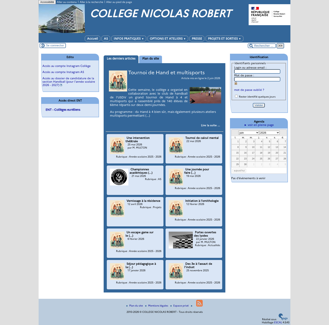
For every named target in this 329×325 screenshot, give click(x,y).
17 (253, 152)
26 (269, 158)
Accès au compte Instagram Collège (66, 66)
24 (253, 158)
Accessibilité (47, 2)
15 (237, 152)
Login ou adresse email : (250, 67)
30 (245, 164)
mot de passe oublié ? (249, 89)
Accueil (92, 38)
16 (245, 152)
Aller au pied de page (119, 2)
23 (245, 158)
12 (269, 147)
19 (269, 152)
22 (237, 158)
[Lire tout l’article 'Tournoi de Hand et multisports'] (210, 125)
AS (106, 38)
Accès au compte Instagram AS (63, 72)
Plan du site (135, 305)
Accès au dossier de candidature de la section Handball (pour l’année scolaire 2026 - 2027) (68, 82)
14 (284, 147)
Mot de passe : (244, 75)
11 (261, 147)
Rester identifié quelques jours (257, 96)
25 (261, 158)
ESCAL (278, 322)
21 (284, 152)
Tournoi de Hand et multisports (166, 72)
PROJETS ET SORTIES (224, 38)
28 (284, 158)
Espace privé (179, 305)
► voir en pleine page (259, 125)
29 (237, 164)
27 (277, 158)
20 (277, 152)
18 (261, 152)
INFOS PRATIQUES (129, 38)
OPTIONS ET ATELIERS (168, 38)
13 (277, 147)
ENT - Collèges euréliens (63, 110)
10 (253, 147)
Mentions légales (157, 305)
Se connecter (55, 45)
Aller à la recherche (91, 2)
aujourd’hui (239, 170)
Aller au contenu (67, 2)
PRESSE (197, 38)
